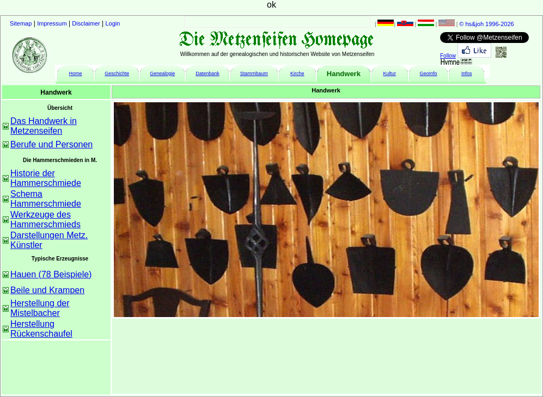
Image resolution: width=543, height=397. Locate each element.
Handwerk (344, 74)
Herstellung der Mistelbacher (40, 308)
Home (75, 73)
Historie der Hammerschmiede (45, 178)
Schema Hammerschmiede (45, 198)
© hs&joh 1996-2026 (486, 24)
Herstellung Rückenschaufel (41, 328)
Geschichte (117, 73)
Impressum (51, 23)
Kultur (389, 73)
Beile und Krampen (47, 290)
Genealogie (162, 73)
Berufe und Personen (51, 144)
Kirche (297, 73)
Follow (448, 56)
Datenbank (207, 73)
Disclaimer (86, 23)
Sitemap (21, 23)
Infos (466, 73)
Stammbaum (254, 73)
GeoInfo (428, 73)
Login (113, 23)
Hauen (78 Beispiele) (50, 274)
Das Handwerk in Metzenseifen (43, 125)
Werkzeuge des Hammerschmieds (45, 219)
